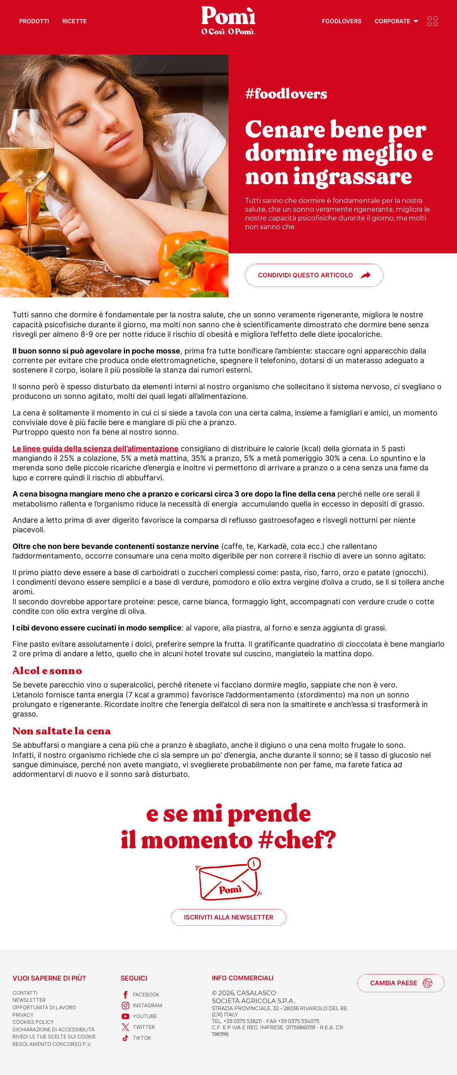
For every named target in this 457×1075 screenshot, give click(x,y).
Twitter (137, 1027)
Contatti (24, 993)
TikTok (135, 1038)
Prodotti (34, 21)
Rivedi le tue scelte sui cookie (54, 1036)
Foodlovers (341, 21)
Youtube (138, 1016)
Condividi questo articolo (305, 275)
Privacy (23, 1015)
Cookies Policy (33, 1022)
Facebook (140, 994)
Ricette (74, 21)
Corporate (392, 21)
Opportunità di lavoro (44, 1007)
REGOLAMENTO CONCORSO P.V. (51, 1044)
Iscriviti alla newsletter (228, 917)
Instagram (141, 1005)
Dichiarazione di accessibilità (53, 1029)
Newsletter (29, 1000)
